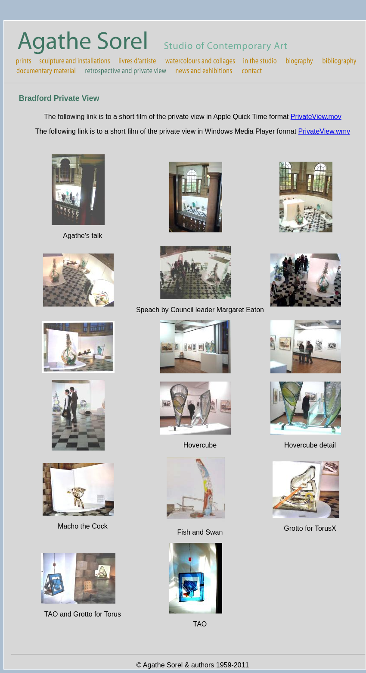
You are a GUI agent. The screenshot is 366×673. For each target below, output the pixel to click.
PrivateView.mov (316, 116)
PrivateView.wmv (324, 131)
